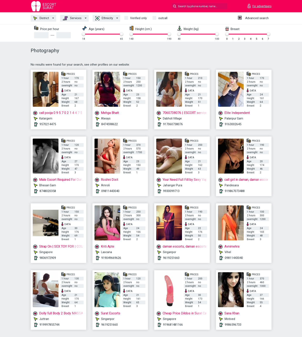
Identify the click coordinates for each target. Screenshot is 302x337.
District (41, 18)
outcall (162, 18)
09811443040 (110, 191)
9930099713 (171, 191)
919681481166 (173, 325)
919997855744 (49, 325)
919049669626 (111, 258)
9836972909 (48, 258)
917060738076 (173, 124)
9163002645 (233, 124)
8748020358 (48, 191)
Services (72, 18)
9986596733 (233, 325)
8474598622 (109, 124)
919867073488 (235, 191)
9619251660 (171, 258)
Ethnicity (104, 18)
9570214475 (48, 124)
